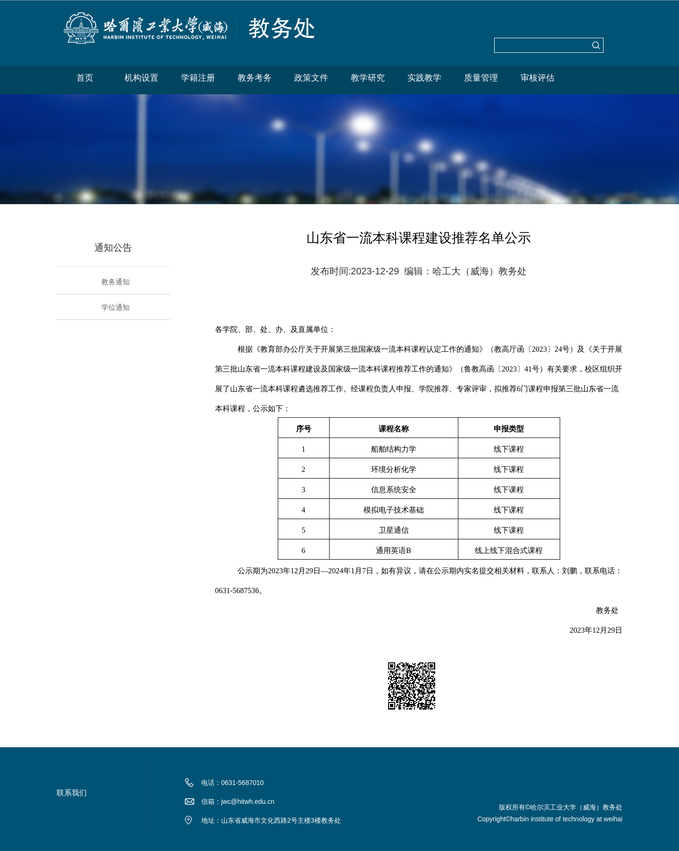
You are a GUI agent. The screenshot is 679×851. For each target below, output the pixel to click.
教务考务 (255, 78)
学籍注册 (198, 78)
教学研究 (368, 78)
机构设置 (141, 78)
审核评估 (538, 78)
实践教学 (424, 78)
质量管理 (481, 78)
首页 (84, 78)
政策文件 (311, 78)
